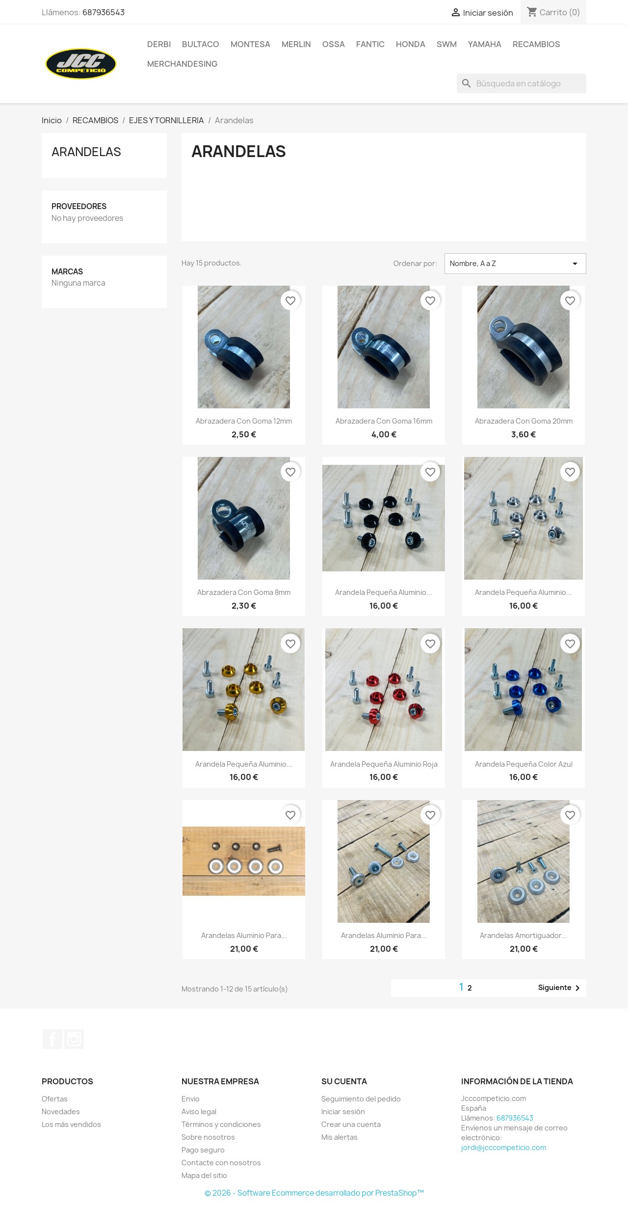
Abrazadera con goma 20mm (524, 421)
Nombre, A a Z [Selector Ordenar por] (515, 263)
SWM (447, 44)
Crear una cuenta (351, 1124)
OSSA (333, 44)
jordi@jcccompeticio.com (503, 1147)
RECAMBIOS (536, 44)
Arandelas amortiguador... (523, 935)
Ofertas (55, 1098)
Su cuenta (344, 1081)
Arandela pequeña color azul (524, 764)
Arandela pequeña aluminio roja (384, 764)
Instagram (74, 1039)
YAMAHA (484, 44)
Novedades (61, 1111)
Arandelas (86, 151)
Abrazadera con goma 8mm (243, 592)
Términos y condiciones (221, 1124)
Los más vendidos (71, 1124)
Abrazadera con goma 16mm (384, 421)
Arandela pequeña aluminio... (383, 592)
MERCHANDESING (182, 63)
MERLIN (296, 44)
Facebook (52, 1039)
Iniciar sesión (343, 1111)
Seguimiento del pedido (361, 1098)
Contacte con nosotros (221, 1162)
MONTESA (250, 44)
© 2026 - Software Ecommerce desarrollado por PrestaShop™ (314, 1193)
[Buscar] (521, 83)
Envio (191, 1098)
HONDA (410, 44)
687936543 (103, 12)
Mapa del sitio (204, 1175)
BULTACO (200, 44)
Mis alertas (339, 1137)
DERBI (159, 44)
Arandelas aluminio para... (244, 935)
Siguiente (560, 988)
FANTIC (370, 44)
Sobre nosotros (208, 1137)
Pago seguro (203, 1149)
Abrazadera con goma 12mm (244, 421)
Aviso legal (199, 1111)
